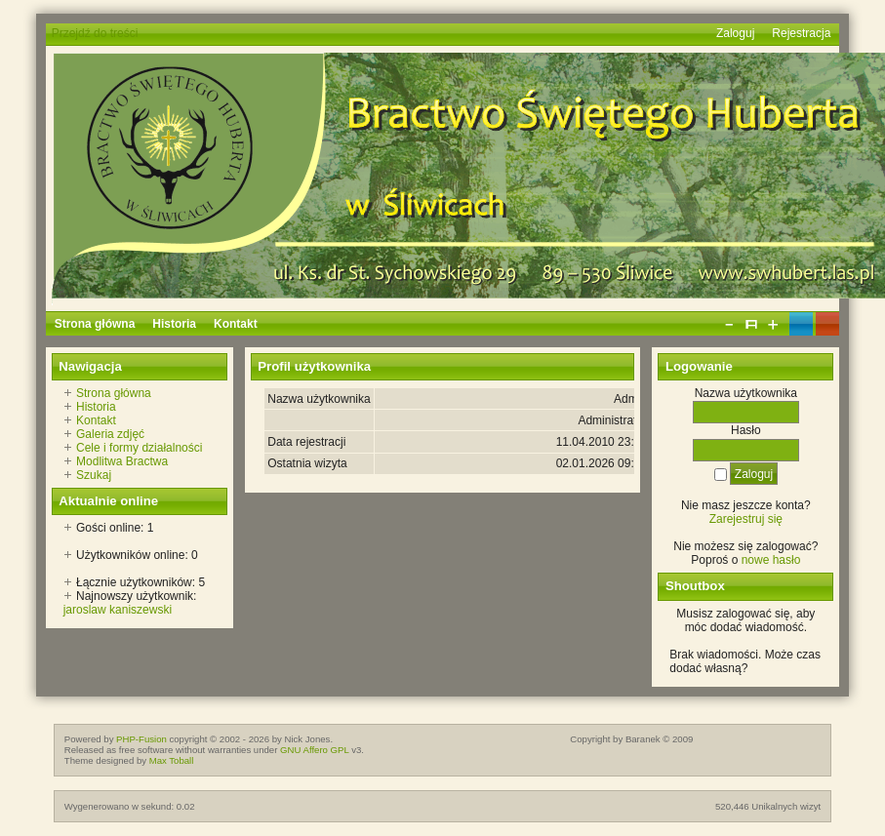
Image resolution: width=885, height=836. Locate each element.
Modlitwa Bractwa (122, 461)
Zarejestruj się (746, 519)
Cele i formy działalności (139, 448)
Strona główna (113, 393)
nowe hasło (771, 560)
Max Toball (171, 760)
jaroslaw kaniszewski (117, 610)
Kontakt (96, 420)
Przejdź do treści (95, 33)
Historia (96, 407)
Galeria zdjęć (110, 434)
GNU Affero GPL (314, 749)
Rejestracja (801, 33)
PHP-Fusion (141, 739)
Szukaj (93, 475)
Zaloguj (735, 33)
